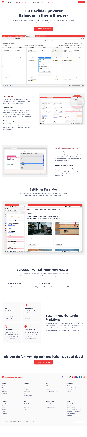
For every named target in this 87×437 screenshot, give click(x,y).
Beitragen (4, 422)
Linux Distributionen (50, 418)
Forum (3, 418)
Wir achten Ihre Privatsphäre (73, 422)
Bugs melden (27, 418)
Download (4, 404)
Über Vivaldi (70, 414)
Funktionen (26, 396)
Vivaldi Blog (70, 396)
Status (32, 432)
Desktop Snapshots (71, 398)
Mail (24, 2)
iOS (3, 400)
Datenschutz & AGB (71, 424)
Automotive (4, 402)
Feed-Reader (48, 400)
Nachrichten (36, 2)
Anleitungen (26, 416)
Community (45, 2)
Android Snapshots (71, 400)
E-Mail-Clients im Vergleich (52, 402)
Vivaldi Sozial (5, 414)
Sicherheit (69, 426)
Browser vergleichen (28, 406)
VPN (29, 2)
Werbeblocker (27, 402)
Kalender (48, 398)
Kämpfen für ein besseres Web (74, 420)
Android (4, 398)
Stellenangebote (71, 418)
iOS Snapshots (70, 402)
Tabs (25, 398)
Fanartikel (4, 424)
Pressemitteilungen (50, 416)
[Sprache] (79, 433)
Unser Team (70, 416)
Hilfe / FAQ (26, 414)
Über (53, 2)
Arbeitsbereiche (27, 400)
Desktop (4, 396)
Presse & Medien (49, 414)
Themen (4, 420)
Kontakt (25, 420)
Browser (17, 2)
